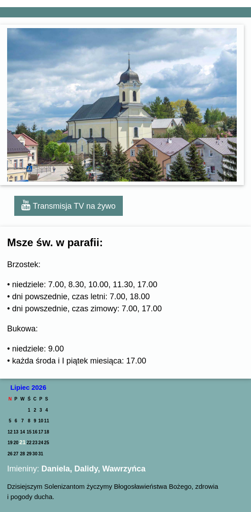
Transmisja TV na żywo (68, 205)
